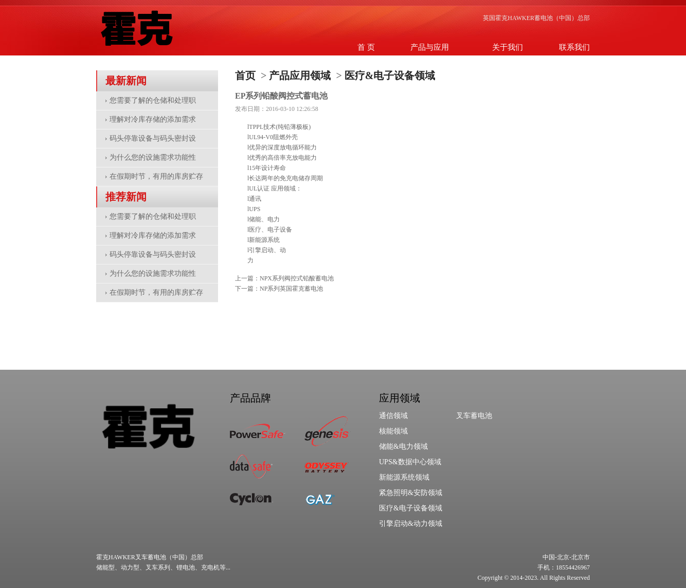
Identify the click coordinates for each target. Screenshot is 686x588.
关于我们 (507, 47)
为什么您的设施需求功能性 (153, 157)
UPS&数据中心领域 (410, 462)
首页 (245, 75)
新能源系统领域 (404, 477)
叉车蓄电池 (474, 416)
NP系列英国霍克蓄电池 (291, 288)
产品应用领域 (300, 75)
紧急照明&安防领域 (410, 493)
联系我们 (574, 47)
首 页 (366, 47)
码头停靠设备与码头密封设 (153, 138)
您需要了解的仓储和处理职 (153, 100)
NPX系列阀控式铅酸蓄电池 (297, 278)
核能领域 (393, 431)
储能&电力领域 (403, 446)
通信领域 (393, 416)
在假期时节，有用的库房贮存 (156, 176)
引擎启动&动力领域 (410, 523)
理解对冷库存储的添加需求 (153, 119)
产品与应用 (429, 47)
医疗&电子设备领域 (390, 75)
